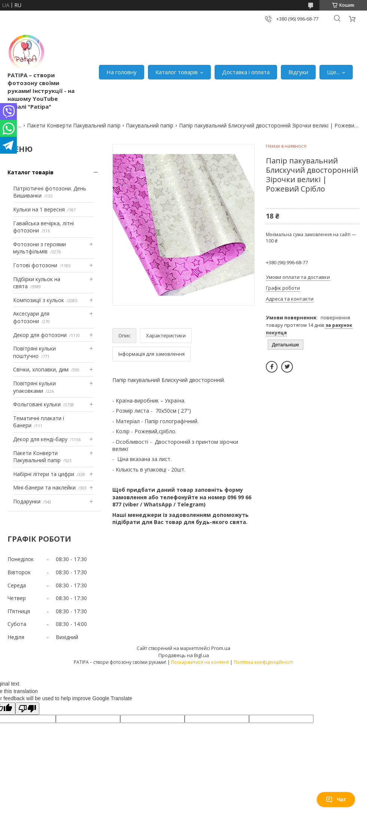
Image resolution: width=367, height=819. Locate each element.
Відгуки (298, 72)
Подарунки (26, 501)
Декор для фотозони (40, 334)
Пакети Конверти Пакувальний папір (74, 125)
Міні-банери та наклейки (44, 487)
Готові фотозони (35, 265)
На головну (121, 72)
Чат (336, 799)
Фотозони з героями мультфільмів (39, 248)
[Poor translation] (27, 708)
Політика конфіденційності (263, 662)
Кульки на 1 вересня (39, 209)
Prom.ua (220, 648)
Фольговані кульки (37, 404)
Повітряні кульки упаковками (34, 387)
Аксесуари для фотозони (31, 317)
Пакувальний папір (149, 125)
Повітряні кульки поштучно (34, 352)
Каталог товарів (176, 72)
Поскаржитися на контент (200, 662)
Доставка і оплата (246, 72)
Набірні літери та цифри (43, 474)
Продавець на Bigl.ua (183, 655)
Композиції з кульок (38, 300)
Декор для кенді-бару (40, 439)
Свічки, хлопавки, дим (41, 369)
